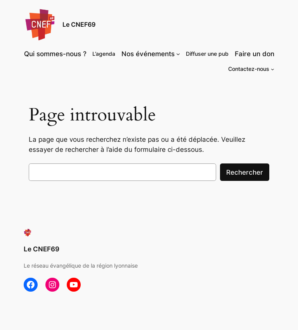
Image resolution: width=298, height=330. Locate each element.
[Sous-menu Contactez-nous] (272, 69)
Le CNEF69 (78, 24)
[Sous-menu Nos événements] (178, 54)
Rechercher (244, 172)
